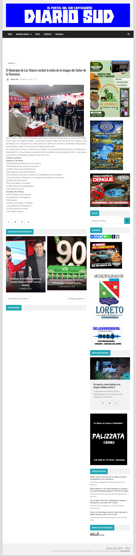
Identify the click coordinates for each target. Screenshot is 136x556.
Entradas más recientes (18, 299)
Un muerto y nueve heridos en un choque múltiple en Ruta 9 (106, 386)
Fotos (37, 34)
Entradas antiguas (76, 299)
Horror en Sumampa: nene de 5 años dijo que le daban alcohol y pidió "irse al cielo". (108, 513)
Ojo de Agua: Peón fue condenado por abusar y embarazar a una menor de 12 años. (108, 501)
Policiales (59, 34)
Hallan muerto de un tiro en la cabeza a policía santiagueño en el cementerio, (108, 478)
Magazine (11, 63)
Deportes (47, 34)
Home (10, 34)
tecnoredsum (125, 551)
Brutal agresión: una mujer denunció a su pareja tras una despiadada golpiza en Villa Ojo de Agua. (109, 490)
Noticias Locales (23, 34)
